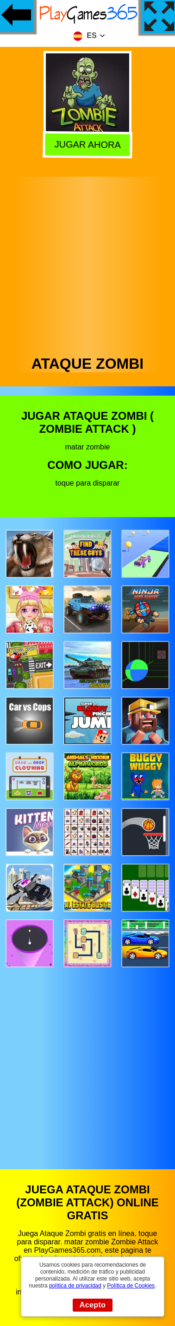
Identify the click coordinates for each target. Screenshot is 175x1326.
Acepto (93, 1305)
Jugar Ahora (87, 143)
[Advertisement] (87, 264)
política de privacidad (75, 1285)
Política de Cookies (131, 1285)
